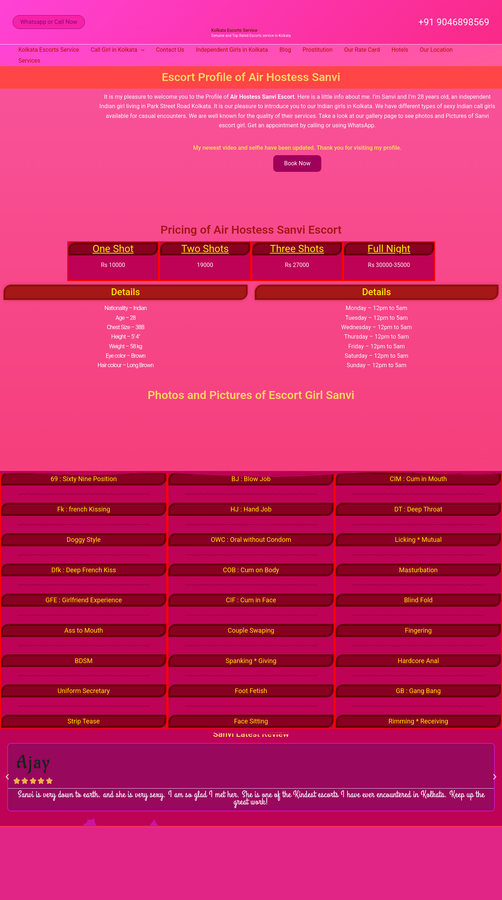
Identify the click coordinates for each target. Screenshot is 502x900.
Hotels (399, 49)
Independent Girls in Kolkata (232, 49)
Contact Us (170, 49)
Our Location (436, 49)
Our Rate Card (362, 49)
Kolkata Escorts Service (234, 30)
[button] (49, 22)
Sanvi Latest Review (251, 736)
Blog (285, 49)
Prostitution (317, 49)
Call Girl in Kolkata (118, 49)
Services (29, 60)
